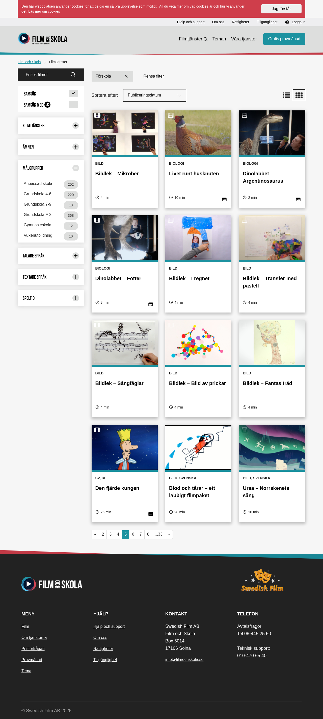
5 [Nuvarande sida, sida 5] (125, 534)
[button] (51, 93)
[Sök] (76, 74)
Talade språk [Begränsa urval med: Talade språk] (51, 255)
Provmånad (31, 660)
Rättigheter (103, 648)
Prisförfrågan (33, 648)
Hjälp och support (109, 626)
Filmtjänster (190, 38)
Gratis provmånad (284, 39)
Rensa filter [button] (153, 76)
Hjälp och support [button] (191, 22)
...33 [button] (159, 534)
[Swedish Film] (269, 580)
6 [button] (133, 534)
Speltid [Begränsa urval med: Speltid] (51, 298)
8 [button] (148, 534)
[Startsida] (43, 39)
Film (25, 626)
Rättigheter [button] (240, 22)
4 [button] (118, 534)
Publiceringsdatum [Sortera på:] (155, 96)
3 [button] (110, 534)
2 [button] (103, 534)
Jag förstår (281, 9)
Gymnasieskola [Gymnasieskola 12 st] (51, 226)
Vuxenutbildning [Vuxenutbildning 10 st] (51, 236)
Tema (26, 671)
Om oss (100, 637)
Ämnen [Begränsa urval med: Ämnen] (51, 146)
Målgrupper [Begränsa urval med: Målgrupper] (51, 168)
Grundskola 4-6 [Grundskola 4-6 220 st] (51, 195)
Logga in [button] (295, 22)
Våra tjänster (244, 38)
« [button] (95, 534)
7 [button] (141, 534)
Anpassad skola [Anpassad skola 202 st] (51, 184)
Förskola (112, 76)
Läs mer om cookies (44, 11)
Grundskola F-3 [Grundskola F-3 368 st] (51, 215)
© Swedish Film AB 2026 (46, 710)
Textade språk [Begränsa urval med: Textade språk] (51, 277)
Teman (219, 38)
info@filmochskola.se (184, 659)
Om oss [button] (218, 22)
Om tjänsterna (34, 637)
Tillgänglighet (105, 660)
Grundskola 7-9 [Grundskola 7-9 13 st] (51, 205)
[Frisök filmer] (43, 74)
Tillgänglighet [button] (267, 22)
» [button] (169, 534)
